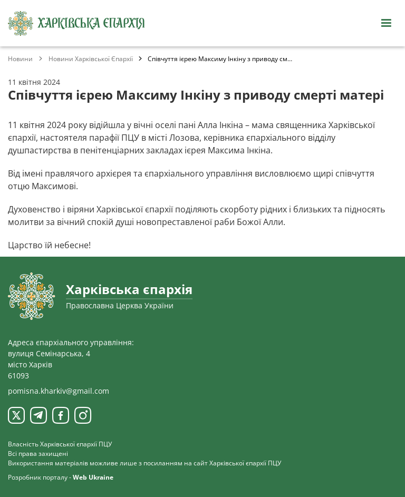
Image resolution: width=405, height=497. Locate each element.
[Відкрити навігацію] (386, 23)
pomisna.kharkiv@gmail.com (58, 391)
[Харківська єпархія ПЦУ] (76, 23)
